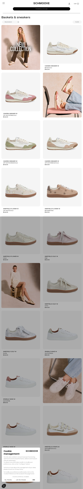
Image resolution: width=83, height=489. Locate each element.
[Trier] (11, 22)
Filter (77, 22)
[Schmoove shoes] (41, 3)
